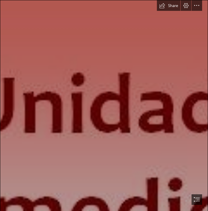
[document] (104, 105)
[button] (168, 5)
